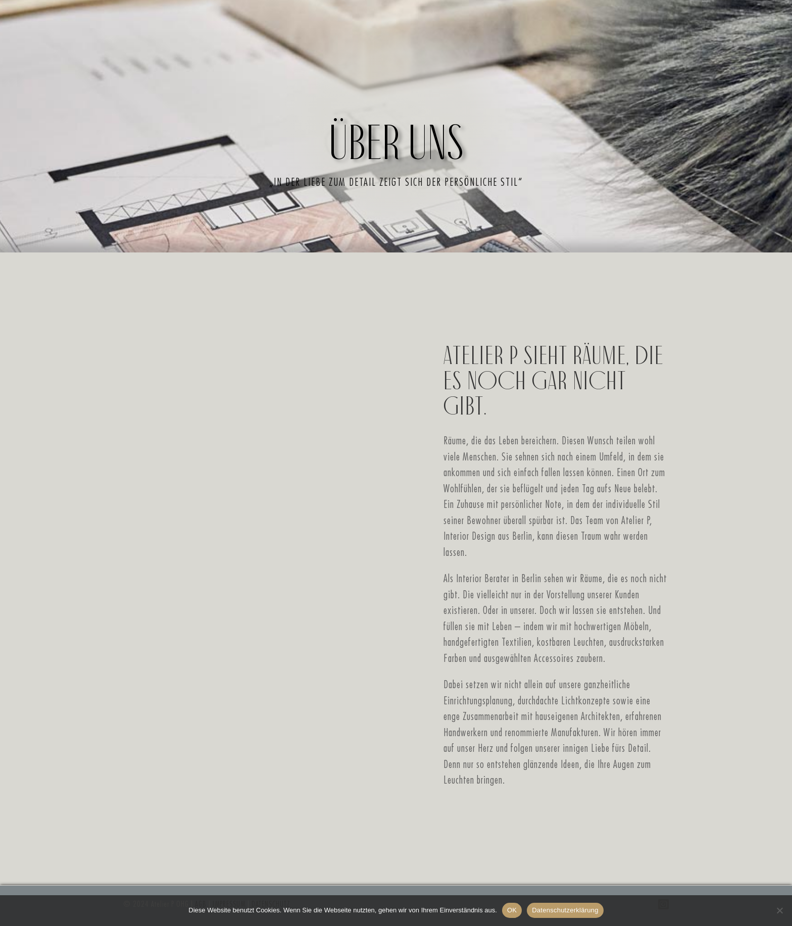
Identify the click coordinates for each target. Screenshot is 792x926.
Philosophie (317, 81)
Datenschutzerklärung (565, 910)
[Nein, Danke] (779, 910)
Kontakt (549, 81)
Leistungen (394, 81)
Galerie (457, 81)
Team (502, 81)
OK (512, 910)
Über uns (246, 81)
